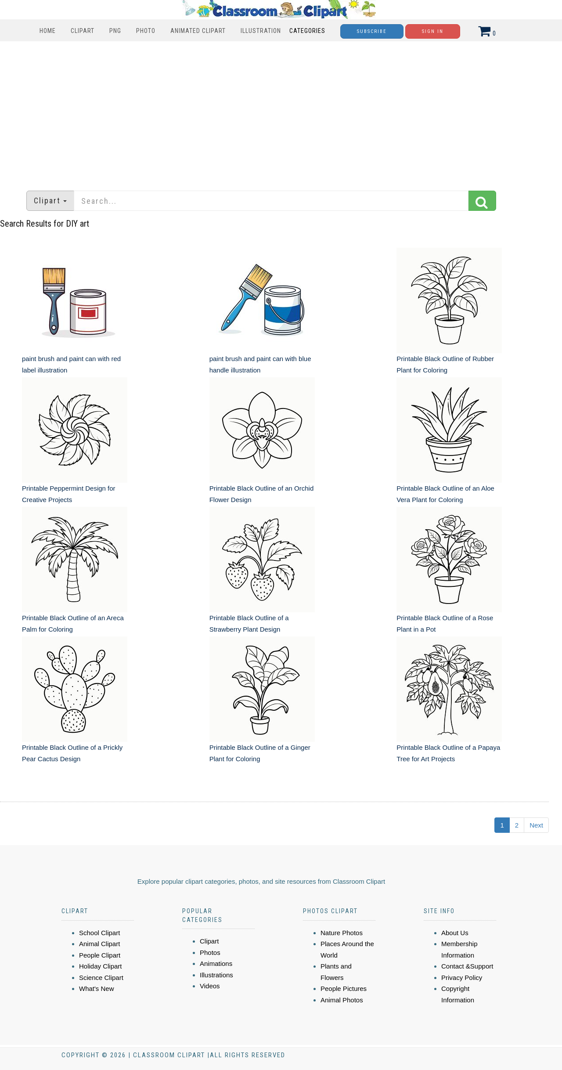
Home (48, 30)
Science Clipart (101, 977)
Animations (216, 963)
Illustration (261, 30)
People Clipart (99, 955)
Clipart (82, 30)
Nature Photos (342, 932)
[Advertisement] (281, 111)
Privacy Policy (461, 977)
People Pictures (344, 988)
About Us (454, 932)
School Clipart (99, 932)
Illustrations (216, 975)
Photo (145, 30)
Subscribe (372, 31)
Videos (210, 986)
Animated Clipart (198, 30)
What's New (96, 988)
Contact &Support (467, 966)
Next (536, 825)
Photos (210, 952)
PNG (115, 30)
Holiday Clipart (100, 966)
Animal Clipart (99, 943)
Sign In (432, 31)
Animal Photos (342, 1000)
